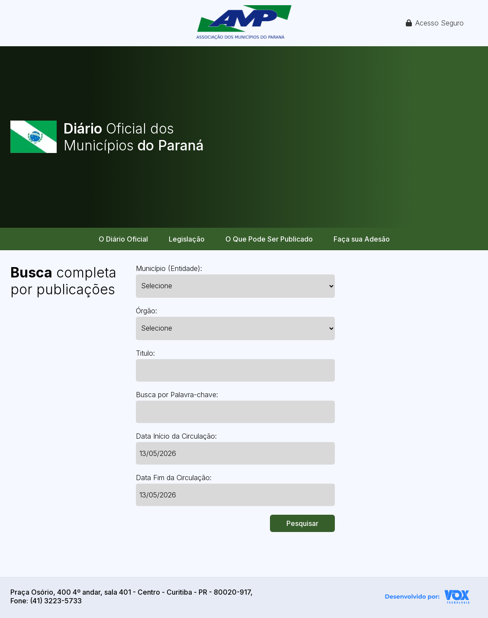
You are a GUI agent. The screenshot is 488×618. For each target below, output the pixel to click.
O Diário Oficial (123, 239)
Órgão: (146, 310)
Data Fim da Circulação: (174, 477)
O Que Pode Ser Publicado (269, 239)
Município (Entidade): (169, 268)
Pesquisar (302, 523)
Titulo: (145, 353)
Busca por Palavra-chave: (177, 394)
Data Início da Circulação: (176, 436)
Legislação (187, 239)
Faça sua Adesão (362, 239)
